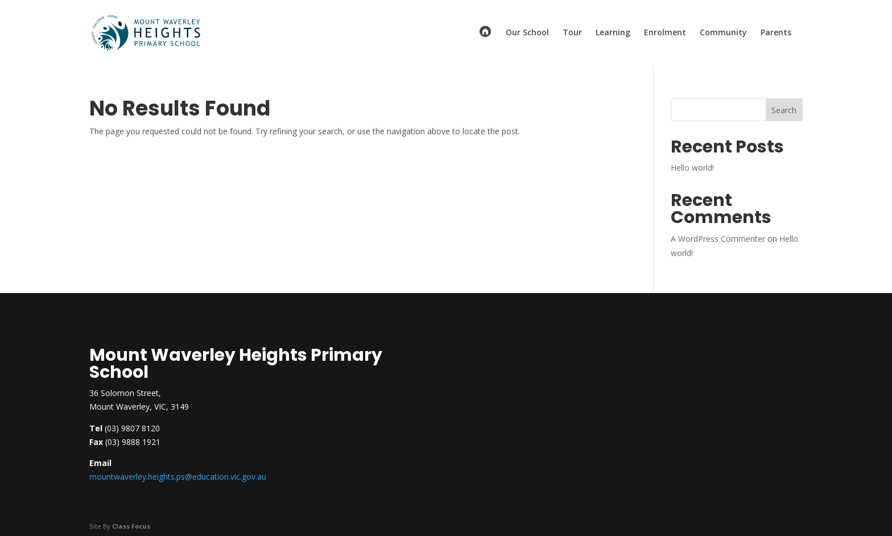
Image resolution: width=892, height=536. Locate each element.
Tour (572, 33)
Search (783, 110)
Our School (527, 33)
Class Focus (131, 526)
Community (723, 33)
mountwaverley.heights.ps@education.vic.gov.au (177, 476)
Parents (776, 33)
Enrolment (665, 33)
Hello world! (692, 167)
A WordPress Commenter (718, 238)
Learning (613, 33)
